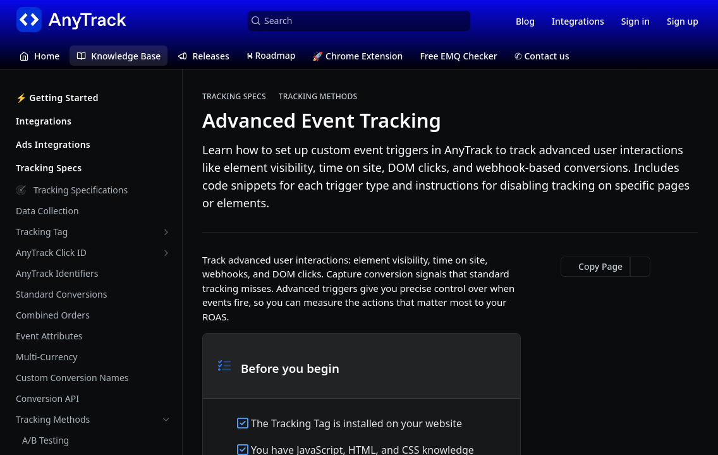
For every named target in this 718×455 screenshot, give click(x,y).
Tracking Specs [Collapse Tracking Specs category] (93, 168)
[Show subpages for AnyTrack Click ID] (166, 253)
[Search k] (359, 21)
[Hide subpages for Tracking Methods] (166, 420)
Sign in (635, 21)
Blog (525, 21)
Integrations (578, 21)
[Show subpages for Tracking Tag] (166, 232)
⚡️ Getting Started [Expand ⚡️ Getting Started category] (93, 98)
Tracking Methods (318, 97)
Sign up (682, 21)
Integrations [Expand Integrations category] (93, 121)
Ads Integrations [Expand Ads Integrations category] (93, 144)
